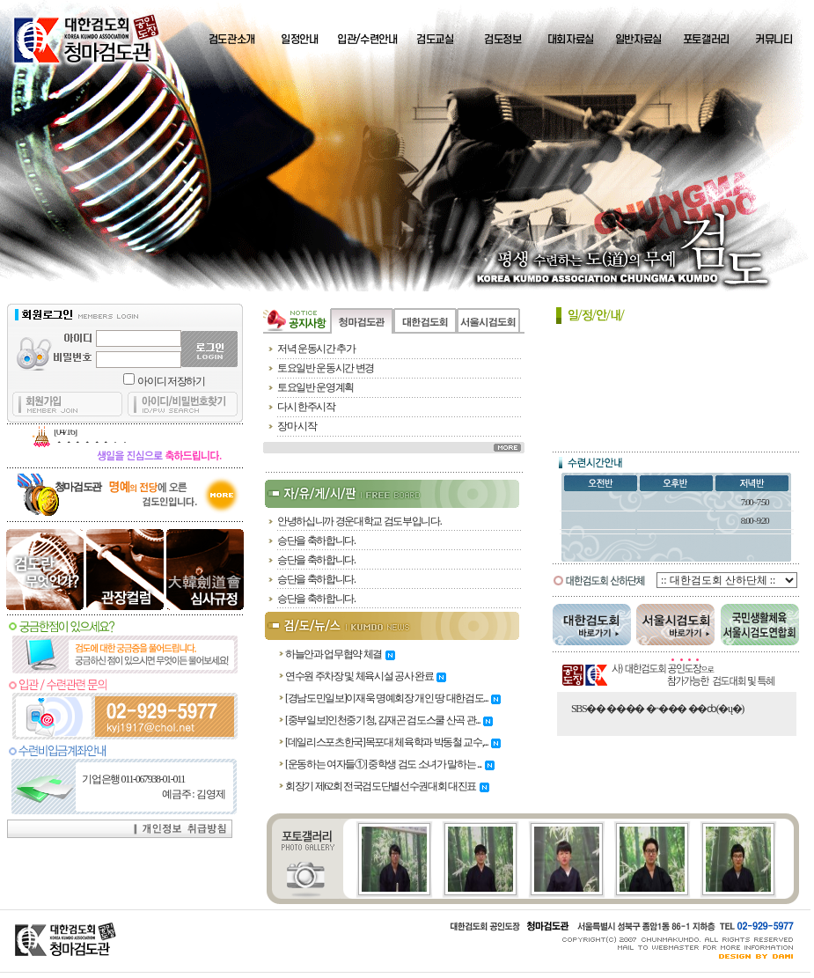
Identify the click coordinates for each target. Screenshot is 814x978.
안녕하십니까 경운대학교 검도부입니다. (359, 521)
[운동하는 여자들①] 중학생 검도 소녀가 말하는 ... (390, 764)
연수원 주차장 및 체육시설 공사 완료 (365, 676)
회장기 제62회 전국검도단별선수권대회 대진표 (387, 786)
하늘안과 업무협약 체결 (340, 654)
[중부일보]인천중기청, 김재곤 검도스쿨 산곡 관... (389, 720)
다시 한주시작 (306, 407)
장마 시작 (296, 426)
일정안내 (300, 39)
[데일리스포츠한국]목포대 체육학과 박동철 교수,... (393, 742)
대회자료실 (570, 39)
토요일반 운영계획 (315, 387)
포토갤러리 (706, 39)
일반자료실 (638, 39)
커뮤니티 (774, 39)
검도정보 (503, 39)
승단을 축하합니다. (316, 540)
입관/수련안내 (367, 39)
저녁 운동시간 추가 (316, 348)
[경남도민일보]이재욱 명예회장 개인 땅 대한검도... (393, 698)
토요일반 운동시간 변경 (325, 368)
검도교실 (435, 39)
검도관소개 (232, 39)
